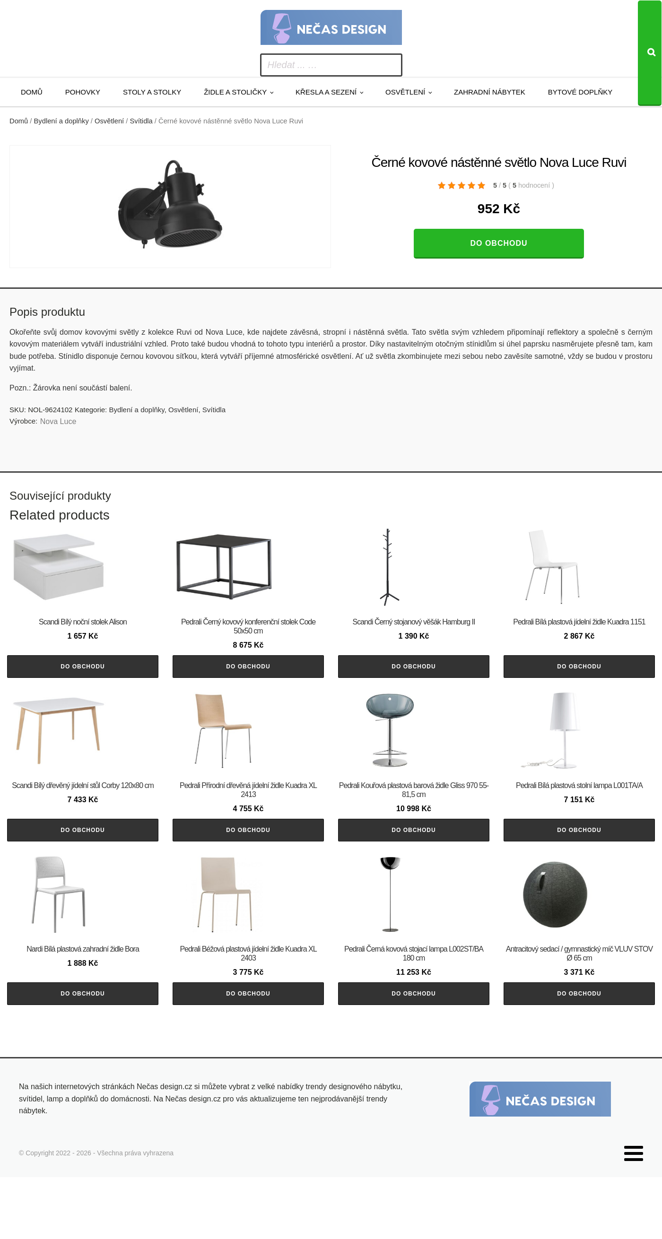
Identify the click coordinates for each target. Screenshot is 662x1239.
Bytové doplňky (580, 92)
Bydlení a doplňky (61, 121)
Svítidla (141, 121)
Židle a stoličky (235, 92)
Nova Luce (58, 421)
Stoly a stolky (152, 92)
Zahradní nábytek (489, 92)
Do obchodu (498, 243)
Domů (32, 92)
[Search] (650, 53)
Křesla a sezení (326, 92)
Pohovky (82, 92)
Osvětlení (405, 92)
